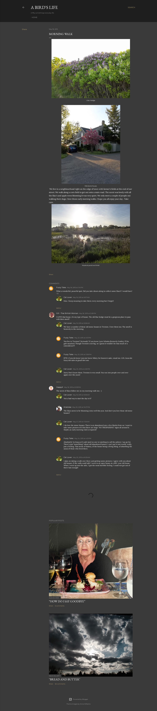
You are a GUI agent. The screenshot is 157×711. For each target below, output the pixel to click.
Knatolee (67, 407)
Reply (58, 308)
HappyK (59, 387)
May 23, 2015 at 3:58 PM (82, 354)
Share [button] (24, 29)
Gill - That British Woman (67, 313)
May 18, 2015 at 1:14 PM (75, 287)
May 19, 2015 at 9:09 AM (81, 395)
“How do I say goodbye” (67, 601)
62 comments (60, 684)
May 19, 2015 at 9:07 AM (81, 297)
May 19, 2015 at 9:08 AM (81, 323)
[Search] (131, 7)
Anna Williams (85, 704)
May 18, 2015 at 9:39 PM (72, 387)
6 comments (59, 606)
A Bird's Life (44, 7)
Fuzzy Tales (61, 287)
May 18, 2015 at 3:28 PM (87, 313)
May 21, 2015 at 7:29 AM (81, 422)
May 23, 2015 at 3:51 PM (82, 338)
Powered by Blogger (78, 699)
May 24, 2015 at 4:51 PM (82, 438)
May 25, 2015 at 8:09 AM (81, 457)
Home (34, 17)
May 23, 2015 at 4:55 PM (81, 369)
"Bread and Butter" (64, 679)
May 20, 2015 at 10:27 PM (81, 407)
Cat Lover (68, 297)
